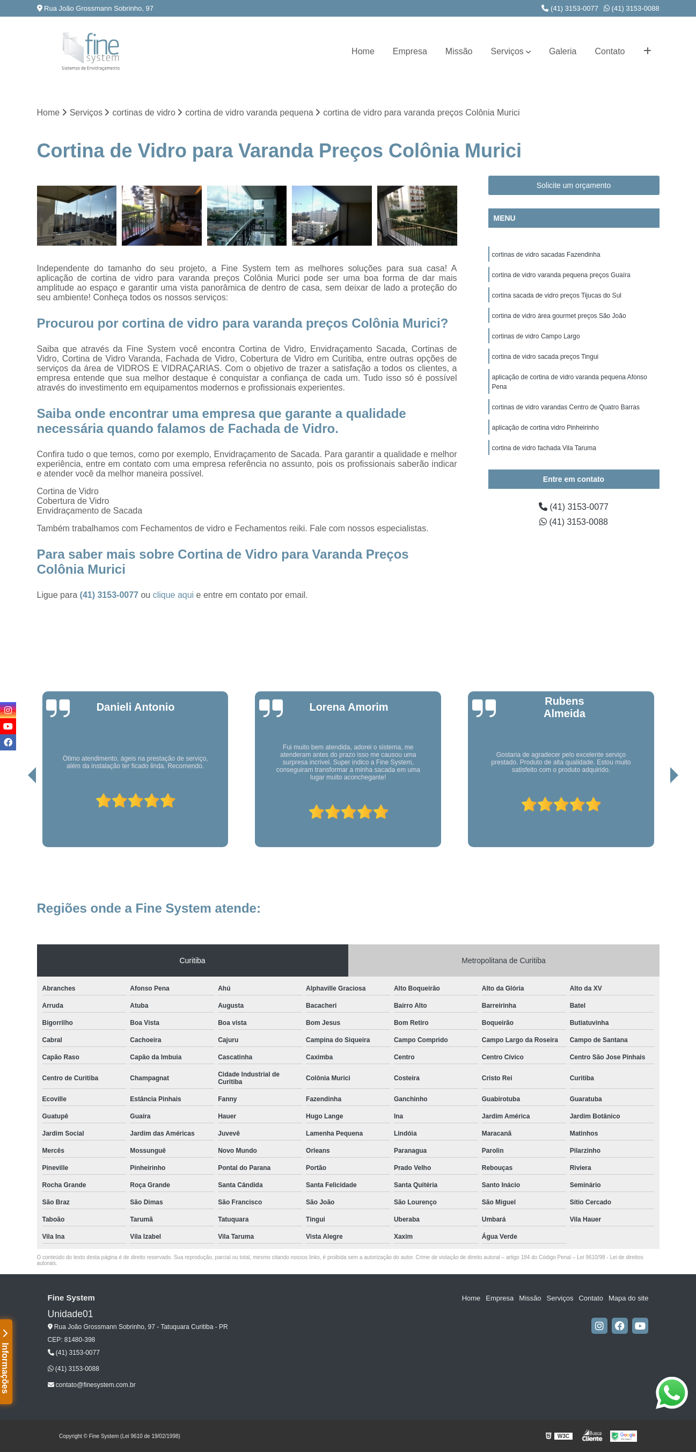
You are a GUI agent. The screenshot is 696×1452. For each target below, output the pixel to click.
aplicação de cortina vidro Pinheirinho (545, 427)
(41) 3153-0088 (632, 8)
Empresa (410, 51)
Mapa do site (628, 1298)
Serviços (507, 51)
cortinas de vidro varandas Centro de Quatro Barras (566, 407)
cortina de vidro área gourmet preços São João (559, 316)
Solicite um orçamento (574, 185)
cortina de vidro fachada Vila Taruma (544, 448)
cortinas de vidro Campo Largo (536, 336)
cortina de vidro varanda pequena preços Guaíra (561, 275)
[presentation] (17, 816)
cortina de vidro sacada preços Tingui (545, 356)
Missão (459, 51)
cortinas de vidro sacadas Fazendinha (546, 254)
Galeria (563, 51)
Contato (610, 51)
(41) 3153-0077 (569, 8)
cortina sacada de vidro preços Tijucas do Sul (556, 295)
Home (363, 51)
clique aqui (173, 594)
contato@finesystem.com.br (92, 1385)
